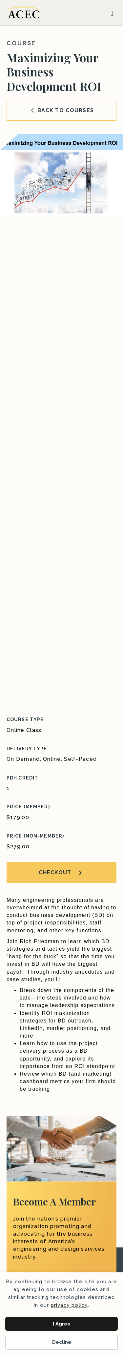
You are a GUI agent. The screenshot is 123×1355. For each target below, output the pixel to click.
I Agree (62, 1324)
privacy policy (69, 1305)
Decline (61, 1342)
